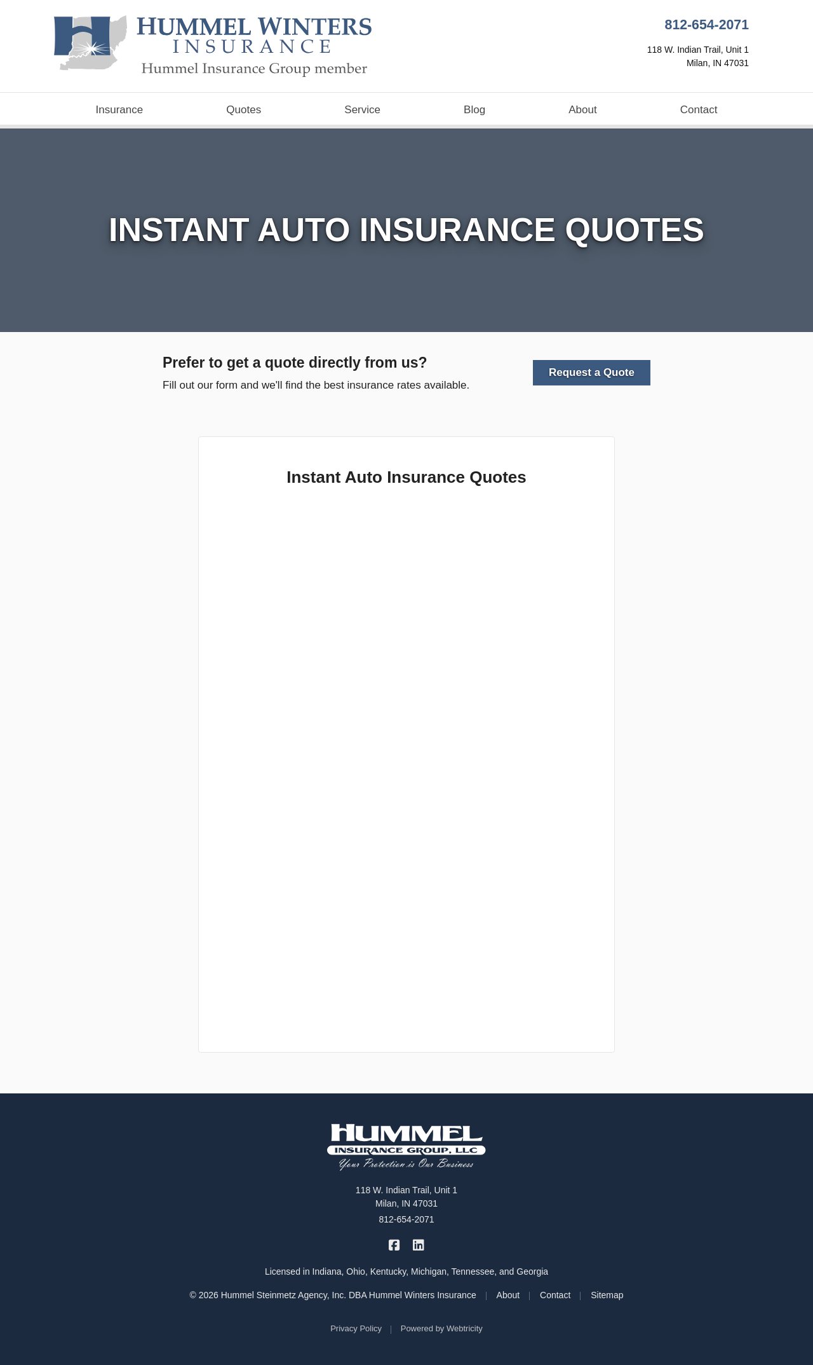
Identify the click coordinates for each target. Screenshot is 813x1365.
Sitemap (607, 1295)
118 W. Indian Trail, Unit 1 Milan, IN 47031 (406, 1197)
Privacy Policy (356, 1328)
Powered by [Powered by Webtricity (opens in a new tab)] (442, 1328)
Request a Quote (592, 372)
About (582, 110)
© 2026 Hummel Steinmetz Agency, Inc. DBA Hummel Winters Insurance (332, 1295)
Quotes (243, 110)
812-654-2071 (707, 24)
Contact (699, 110)
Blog (474, 110)
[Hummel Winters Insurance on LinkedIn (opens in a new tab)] (418, 1245)
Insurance (120, 110)
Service (362, 110)
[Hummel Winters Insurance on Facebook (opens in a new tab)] (394, 1245)
